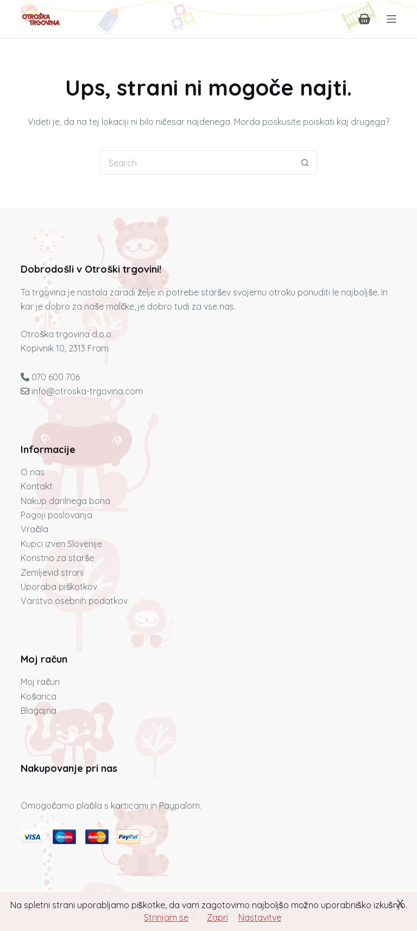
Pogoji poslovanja (56, 514)
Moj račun (40, 681)
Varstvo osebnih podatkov (74, 600)
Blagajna (38, 710)
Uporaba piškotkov (59, 586)
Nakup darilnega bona (65, 500)
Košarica (38, 696)
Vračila (34, 529)
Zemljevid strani (52, 572)
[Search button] (305, 162)
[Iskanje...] (196, 162)
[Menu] (391, 19)
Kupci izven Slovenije (61, 543)
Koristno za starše (57, 557)
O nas (33, 472)
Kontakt (37, 486)
